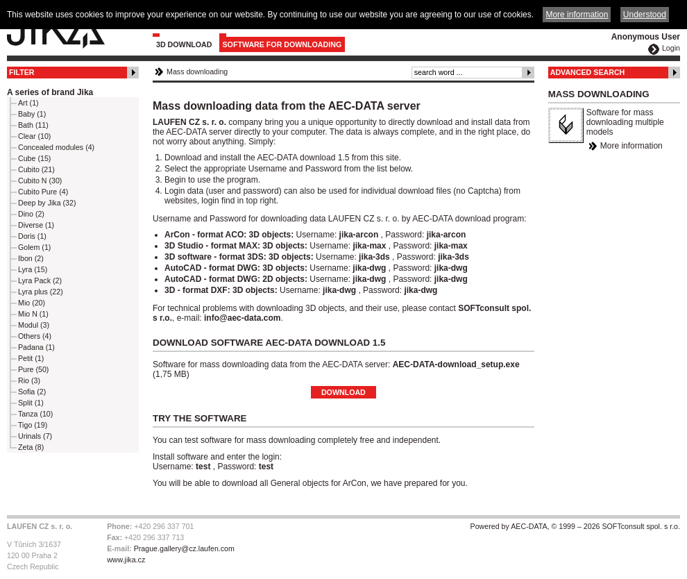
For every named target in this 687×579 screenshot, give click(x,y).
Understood (644, 14)
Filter (22, 72)
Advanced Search (587, 72)
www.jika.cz (126, 559)
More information (631, 146)
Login (671, 48)
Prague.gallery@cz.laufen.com (184, 548)
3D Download (184, 44)
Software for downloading (282, 44)
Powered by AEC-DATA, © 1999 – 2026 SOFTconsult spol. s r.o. (575, 526)
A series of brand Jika (50, 92)
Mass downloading (197, 71)
